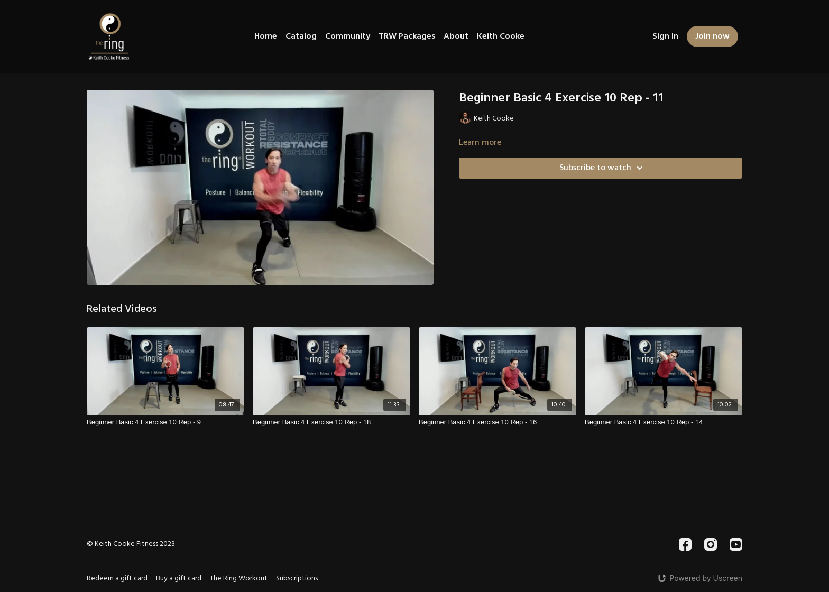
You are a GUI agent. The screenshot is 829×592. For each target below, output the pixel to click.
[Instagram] (710, 544)
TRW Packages (407, 36)
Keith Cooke (500, 36)
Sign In (665, 36)
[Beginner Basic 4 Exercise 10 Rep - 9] (165, 422)
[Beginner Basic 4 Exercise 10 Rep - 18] (331, 422)
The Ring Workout (239, 578)
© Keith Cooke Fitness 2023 (131, 544)
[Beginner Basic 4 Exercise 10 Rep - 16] (497, 422)
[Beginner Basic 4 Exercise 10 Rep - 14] (663, 422)
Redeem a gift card (117, 578)
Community (347, 36)
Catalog (301, 36)
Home (265, 36)
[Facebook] (685, 544)
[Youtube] (736, 544)
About (456, 36)
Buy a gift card (178, 578)
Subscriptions (297, 578)
